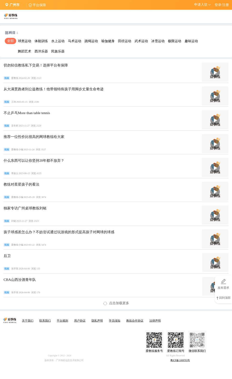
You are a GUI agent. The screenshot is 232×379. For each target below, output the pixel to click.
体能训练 (41, 41)
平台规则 (62, 320)
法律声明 (155, 320)
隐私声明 (97, 320)
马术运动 (74, 41)
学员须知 (114, 320)
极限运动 (174, 41)
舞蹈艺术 (24, 51)
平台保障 (39, 5)
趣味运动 (191, 41)
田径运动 (124, 41)
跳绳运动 (91, 41)
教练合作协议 (134, 320)
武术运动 (141, 41)
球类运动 (24, 41)
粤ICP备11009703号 (180, 360)
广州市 (15, 5)
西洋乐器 (41, 51)
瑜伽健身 (108, 41)
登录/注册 (222, 5)
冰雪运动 (158, 41)
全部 (10, 41)
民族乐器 (58, 51)
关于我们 (27, 320)
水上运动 (58, 41)
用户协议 (80, 320)
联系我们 (45, 320)
